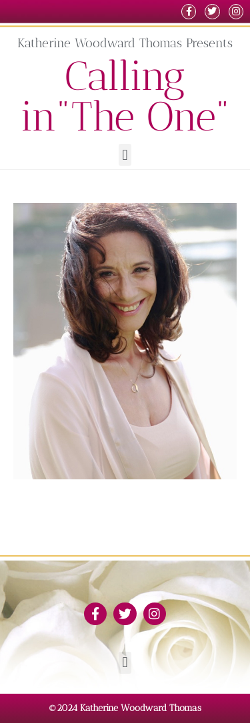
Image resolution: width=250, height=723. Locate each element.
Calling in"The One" (125, 96)
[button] (125, 155)
